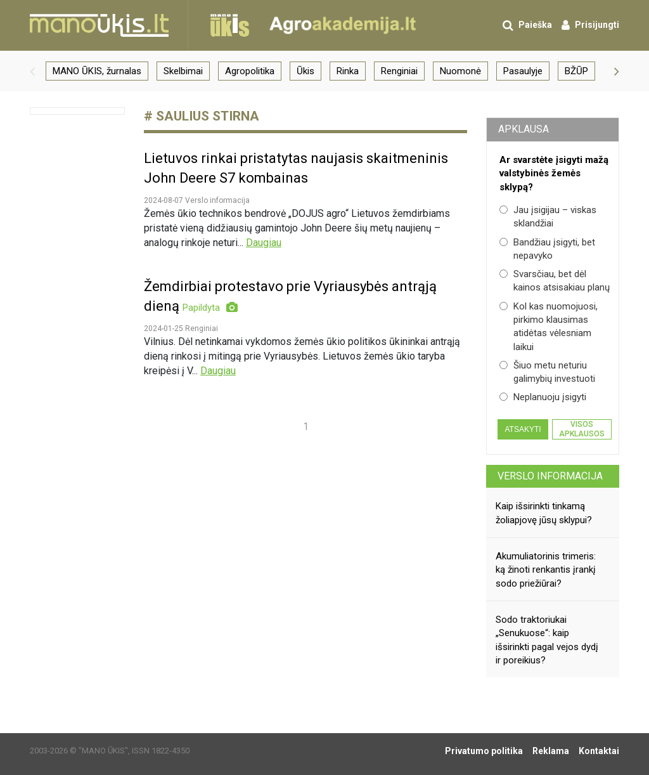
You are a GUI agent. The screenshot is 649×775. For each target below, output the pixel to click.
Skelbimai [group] (183, 71)
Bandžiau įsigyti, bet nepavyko (547, 249)
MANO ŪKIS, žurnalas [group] (97, 71)
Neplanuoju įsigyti (542, 397)
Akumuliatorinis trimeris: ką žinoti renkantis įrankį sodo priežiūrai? (546, 569)
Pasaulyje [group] (523, 71)
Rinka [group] (348, 71)
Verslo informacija (550, 476)
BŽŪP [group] (576, 71)
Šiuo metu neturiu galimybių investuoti (547, 372)
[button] (32, 71)
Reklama (550, 751)
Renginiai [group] (399, 71)
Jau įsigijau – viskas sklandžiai (547, 216)
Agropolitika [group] (249, 71)
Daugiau (263, 243)
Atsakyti (522, 429)
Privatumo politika (484, 751)
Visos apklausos (582, 429)
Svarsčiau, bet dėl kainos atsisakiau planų (554, 280)
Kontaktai (599, 751)
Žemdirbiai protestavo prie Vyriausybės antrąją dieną (290, 296)
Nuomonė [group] (460, 71)
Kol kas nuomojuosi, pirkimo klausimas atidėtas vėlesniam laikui (548, 327)
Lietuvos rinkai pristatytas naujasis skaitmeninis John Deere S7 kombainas (296, 168)
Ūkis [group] (305, 71)
